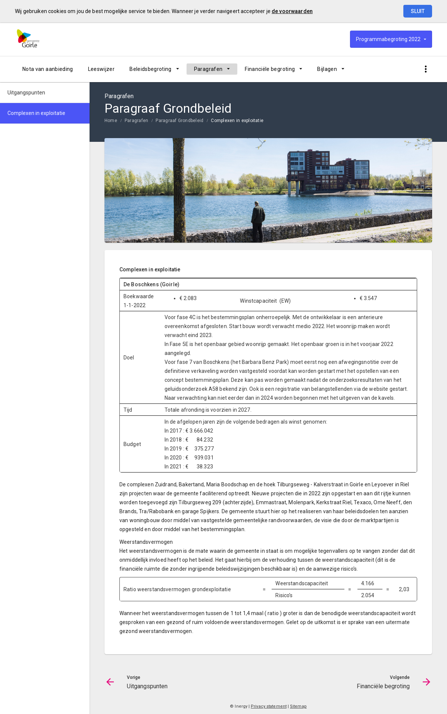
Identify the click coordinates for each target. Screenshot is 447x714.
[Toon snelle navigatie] (425, 69)
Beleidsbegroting (150, 69)
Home (110, 120)
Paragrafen (208, 69)
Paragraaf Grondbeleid (179, 120)
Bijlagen (327, 69)
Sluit (418, 11)
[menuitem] (48, 69)
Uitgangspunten (26, 93)
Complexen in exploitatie (237, 120)
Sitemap (298, 706)
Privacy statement (269, 706)
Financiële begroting (270, 69)
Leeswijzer (101, 69)
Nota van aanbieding (47, 69)
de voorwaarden (292, 11)
